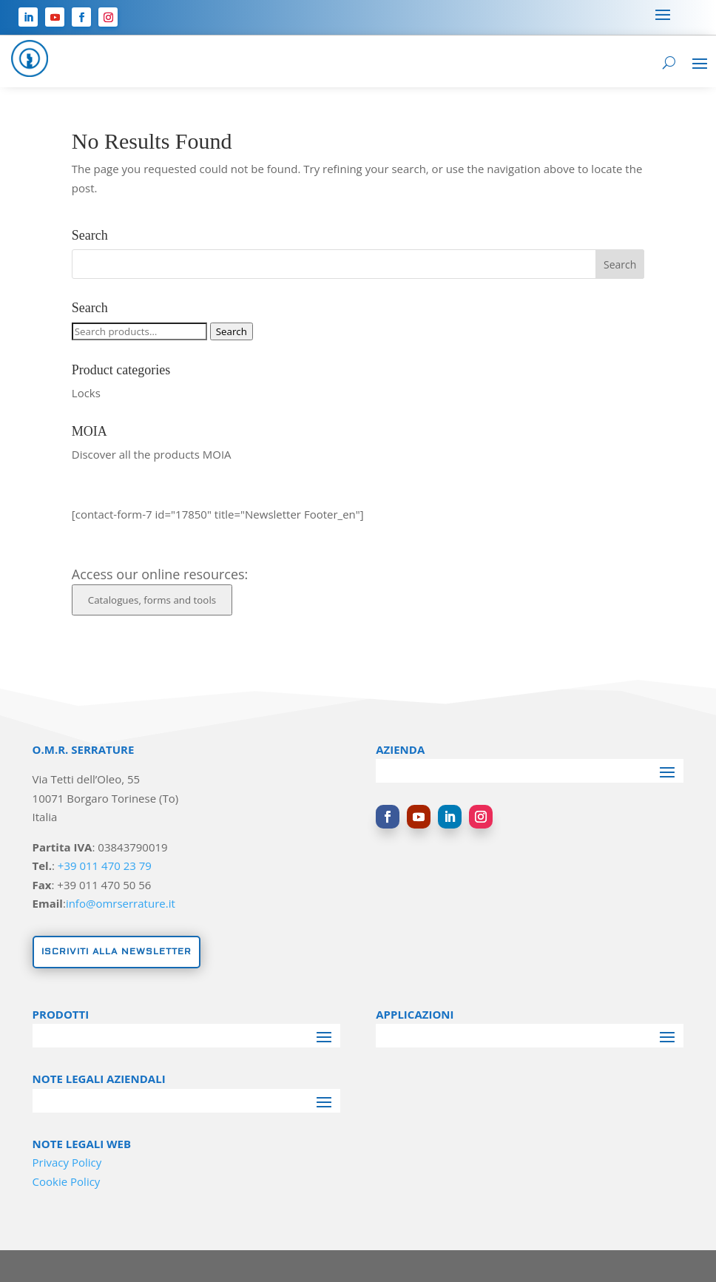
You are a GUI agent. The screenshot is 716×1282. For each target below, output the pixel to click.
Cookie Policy (67, 1181)
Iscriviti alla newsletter (116, 951)
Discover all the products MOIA (152, 454)
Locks (86, 392)
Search (231, 331)
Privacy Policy (67, 1162)
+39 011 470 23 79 (105, 865)
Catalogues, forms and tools (152, 600)
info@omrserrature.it (120, 903)
